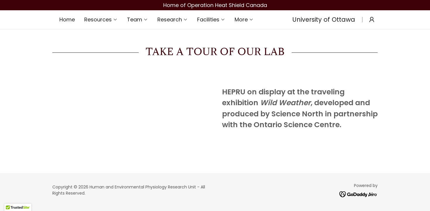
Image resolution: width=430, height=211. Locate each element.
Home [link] (67, 19)
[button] (101, 19)
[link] (358, 194)
